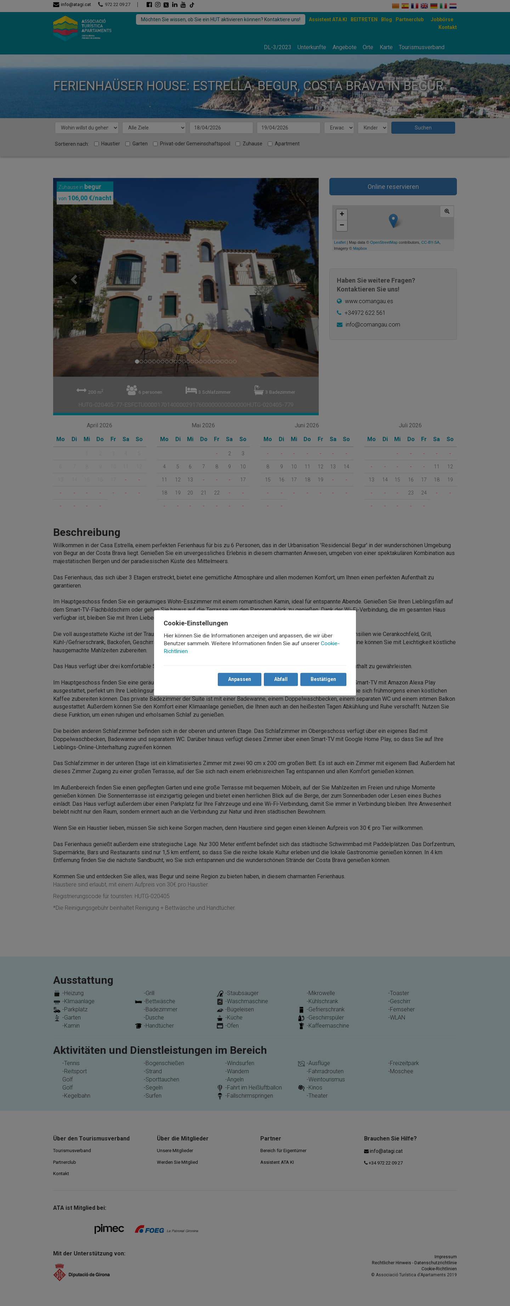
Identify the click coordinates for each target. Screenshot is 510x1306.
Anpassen (239, 679)
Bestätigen (323, 679)
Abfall (280, 679)
